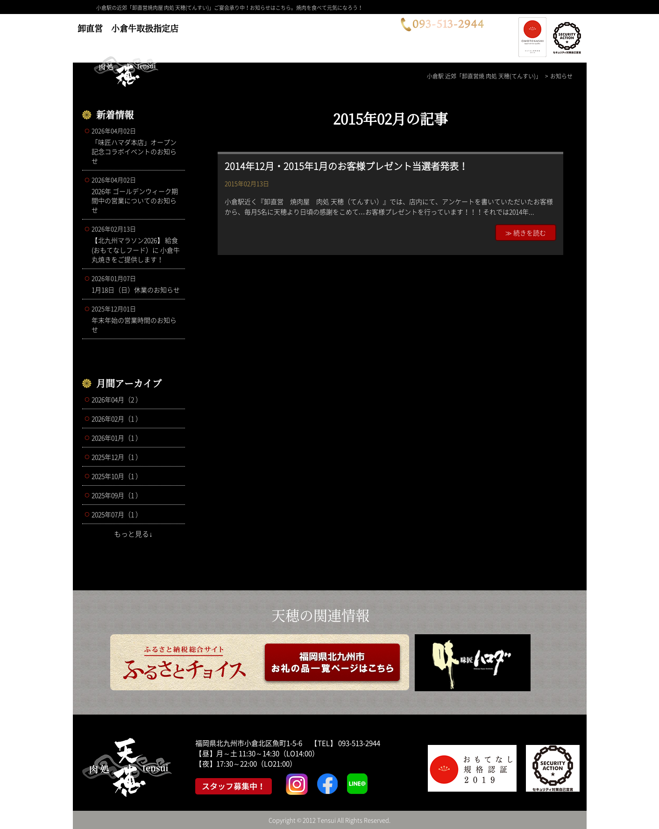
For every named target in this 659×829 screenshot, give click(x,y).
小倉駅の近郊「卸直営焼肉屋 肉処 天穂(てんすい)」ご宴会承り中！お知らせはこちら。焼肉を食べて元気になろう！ (229, 8)
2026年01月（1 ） (117, 437)
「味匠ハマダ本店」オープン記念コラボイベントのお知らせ (136, 145)
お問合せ (377, 36)
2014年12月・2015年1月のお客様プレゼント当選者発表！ (346, 166)
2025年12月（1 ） (117, 456)
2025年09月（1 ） (117, 495)
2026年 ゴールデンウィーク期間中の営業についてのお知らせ (136, 194)
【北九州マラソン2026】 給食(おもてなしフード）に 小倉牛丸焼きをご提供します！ (136, 244)
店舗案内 (322, 36)
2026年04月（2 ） (117, 399)
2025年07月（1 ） (117, 514)
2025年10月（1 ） (117, 476)
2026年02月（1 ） (117, 418)
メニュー (267, 36)
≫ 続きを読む (525, 232)
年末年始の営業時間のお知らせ (136, 319)
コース (215, 36)
